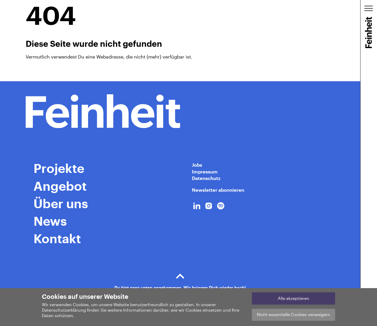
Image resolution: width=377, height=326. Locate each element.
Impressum (205, 171)
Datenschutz (206, 178)
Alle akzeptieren (293, 298)
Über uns (61, 203)
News (50, 220)
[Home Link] (180, 111)
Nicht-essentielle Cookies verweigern (293, 314)
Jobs (197, 165)
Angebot (60, 185)
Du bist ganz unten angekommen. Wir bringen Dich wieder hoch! (180, 279)
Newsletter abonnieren (218, 190)
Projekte (59, 168)
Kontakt (57, 238)
